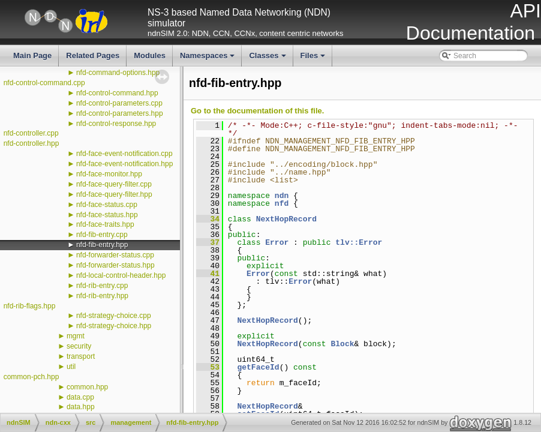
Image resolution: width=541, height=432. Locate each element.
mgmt (76, 336)
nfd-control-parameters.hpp (119, 113)
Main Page (32, 55)
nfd (281, 203)
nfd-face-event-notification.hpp (124, 164)
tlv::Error (358, 242)
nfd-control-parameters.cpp (119, 103)
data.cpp (80, 397)
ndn (281, 195)
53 (208, 367)
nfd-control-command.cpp (44, 83)
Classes (268, 59)
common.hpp (87, 387)
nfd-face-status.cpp (106, 204)
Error (276, 242)
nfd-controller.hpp (31, 143)
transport (81, 356)
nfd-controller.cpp (31, 133)
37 (208, 242)
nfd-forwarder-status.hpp (115, 265)
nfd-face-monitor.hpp (109, 174)
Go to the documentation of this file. (257, 110)
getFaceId (258, 367)
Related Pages (92, 55)
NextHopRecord (286, 219)
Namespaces (208, 59)
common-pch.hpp (31, 377)
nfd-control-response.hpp (116, 123)
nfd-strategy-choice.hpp (113, 326)
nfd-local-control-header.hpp (121, 275)
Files (313, 59)
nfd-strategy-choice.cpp (113, 315)
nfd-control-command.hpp (117, 93)
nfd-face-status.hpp (107, 215)
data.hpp (81, 407)
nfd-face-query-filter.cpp (114, 184)
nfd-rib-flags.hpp (30, 306)
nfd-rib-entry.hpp (102, 296)
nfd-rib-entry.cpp (102, 285)
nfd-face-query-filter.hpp (114, 194)
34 (208, 219)
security (79, 346)
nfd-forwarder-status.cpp (115, 255)
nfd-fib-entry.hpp (102, 245)
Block (342, 343)
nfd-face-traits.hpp (105, 224)
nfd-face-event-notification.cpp (124, 153)
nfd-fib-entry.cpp (102, 234)
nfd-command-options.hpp (118, 72)
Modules (150, 55)
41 (208, 273)
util (71, 366)
